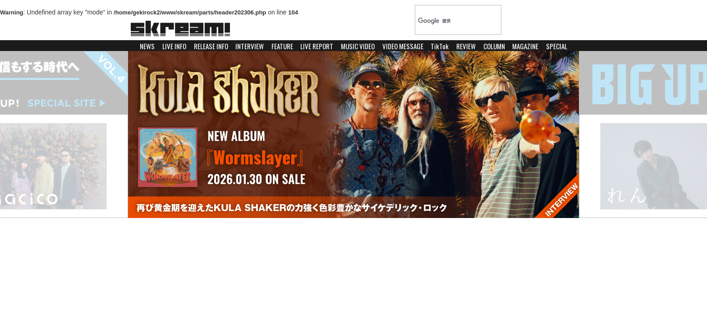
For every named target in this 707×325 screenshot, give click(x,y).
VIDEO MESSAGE (402, 46)
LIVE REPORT (316, 46)
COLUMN (494, 46)
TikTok (440, 46)
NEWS (147, 46)
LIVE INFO (174, 46)
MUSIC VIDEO (358, 46)
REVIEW (466, 46)
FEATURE (282, 46)
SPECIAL (556, 46)
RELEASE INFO (211, 46)
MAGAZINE (525, 46)
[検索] (449, 20)
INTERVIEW (249, 46)
